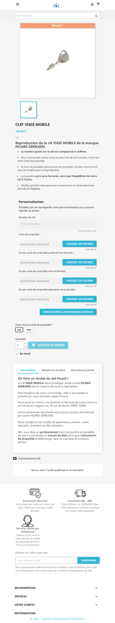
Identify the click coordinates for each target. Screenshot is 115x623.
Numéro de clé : (27, 217)
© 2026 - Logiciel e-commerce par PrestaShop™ (57, 618)
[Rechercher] (57, 15)
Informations (25, 613)
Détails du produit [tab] (53, 370)
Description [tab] (28, 370)
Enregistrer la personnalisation (68, 312)
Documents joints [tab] (82, 370)
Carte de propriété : (30, 234)
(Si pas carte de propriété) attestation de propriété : (47, 289)
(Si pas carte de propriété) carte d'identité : (42, 271)
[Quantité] (19, 345)
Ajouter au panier (48, 345)
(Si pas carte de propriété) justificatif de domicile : (46, 252)
